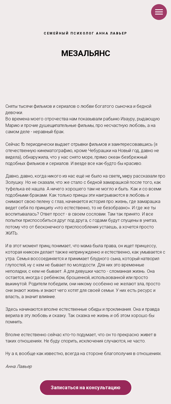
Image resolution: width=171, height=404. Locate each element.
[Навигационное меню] (159, 12)
